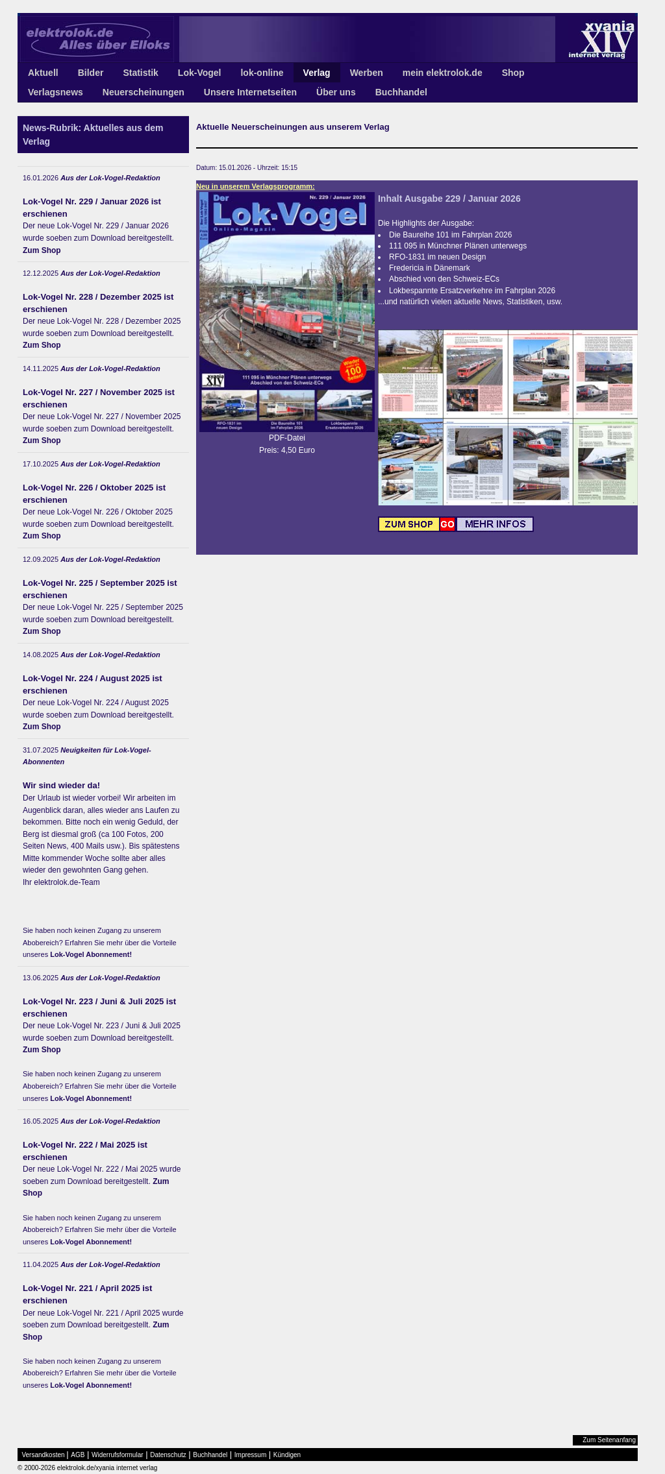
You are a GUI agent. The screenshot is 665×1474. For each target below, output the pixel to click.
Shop (513, 72)
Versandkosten (43, 1454)
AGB (77, 1454)
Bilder (91, 72)
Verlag (317, 72)
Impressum (250, 1454)
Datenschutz (168, 1454)
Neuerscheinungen (143, 92)
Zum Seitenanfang (609, 1440)
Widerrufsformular (117, 1454)
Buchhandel (401, 92)
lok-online (261, 72)
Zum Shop (42, 250)
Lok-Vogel (199, 72)
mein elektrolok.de (443, 72)
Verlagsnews (55, 92)
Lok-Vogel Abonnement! (91, 954)
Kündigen (287, 1454)
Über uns (336, 92)
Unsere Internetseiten (250, 92)
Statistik (140, 72)
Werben (366, 72)
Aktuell (43, 72)
